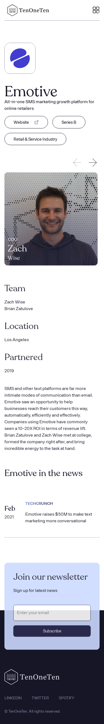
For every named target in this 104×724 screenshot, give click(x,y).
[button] (96, 10)
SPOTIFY (66, 700)
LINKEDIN (13, 700)
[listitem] (51, 219)
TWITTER (40, 700)
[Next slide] (92, 162)
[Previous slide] (77, 162)
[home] (26, 10)
